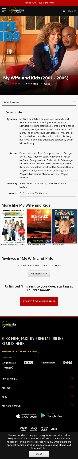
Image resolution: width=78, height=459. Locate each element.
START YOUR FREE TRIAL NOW (39, 2)
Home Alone (58, 244)
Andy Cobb (26, 183)
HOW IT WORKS (38, 378)
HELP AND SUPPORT (38, 405)
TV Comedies (27, 193)
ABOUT (38, 396)
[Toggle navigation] (5, 10)
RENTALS (38, 387)
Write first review (39, 273)
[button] (63, 11)
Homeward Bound (36, 244)
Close (39, 454)
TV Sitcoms (41, 193)
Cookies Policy (39, 448)
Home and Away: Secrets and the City (19, 244)
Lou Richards (39, 183)
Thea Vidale (53, 183)
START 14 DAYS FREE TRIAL (39, 301)
